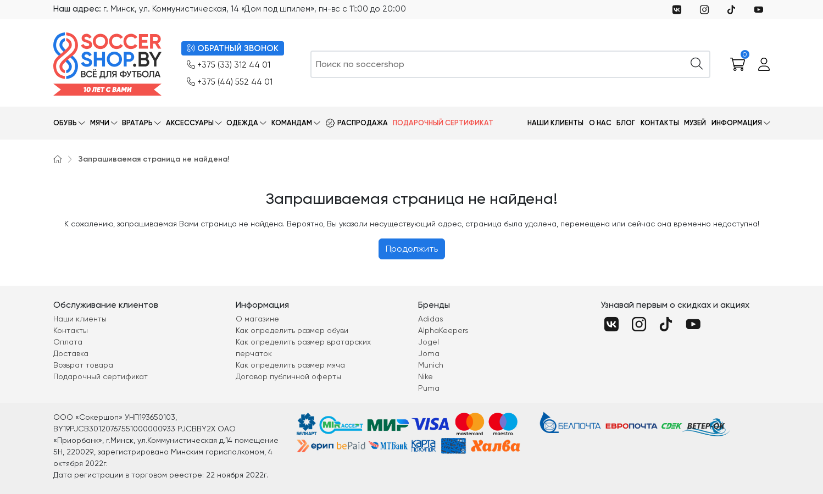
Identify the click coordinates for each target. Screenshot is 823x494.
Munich (430, 364)
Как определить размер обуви (292, 330)
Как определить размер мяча (290, 364)
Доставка (70, 353)
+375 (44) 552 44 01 (230, 82)
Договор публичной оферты (288, 376)
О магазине (257, 318)
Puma (429, 388)
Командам (291, 123)
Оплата (67, 341)
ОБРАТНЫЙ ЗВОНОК (233, 48)
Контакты (660, 123)
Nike (425, 376)
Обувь (65, 123)
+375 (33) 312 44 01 (228, 65)
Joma (429, 353)
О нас (600, 123)
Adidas (430, 318)
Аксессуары (190, 123)
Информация (736, 123)
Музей (695, 123)
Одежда (242, 123)
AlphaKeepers (443, 330)
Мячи (99, 123)
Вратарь (137, 123)
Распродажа (362, 123)
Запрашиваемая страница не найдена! (154, 159)
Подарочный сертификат (443, 123)
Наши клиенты (555, 123)
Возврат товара (83, 364)
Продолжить (412, 248)
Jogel (428, 341)
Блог (625, 123)
